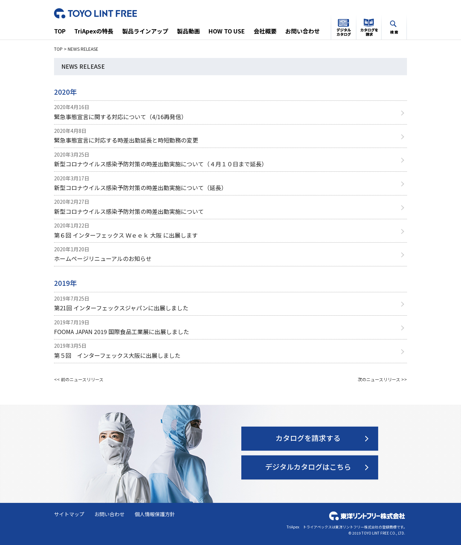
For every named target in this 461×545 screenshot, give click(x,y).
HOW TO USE (227, 31)
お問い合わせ (302, 31)
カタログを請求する (308, 438)
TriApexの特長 (93, 31)
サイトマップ (69, 514)
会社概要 (265, 31)
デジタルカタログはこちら (308, 466)
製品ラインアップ (145, 31)
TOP (60, 31)
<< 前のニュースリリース (78, 379)
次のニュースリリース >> (382, 379)
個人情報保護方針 (155, 514)
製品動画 (188, 31)
